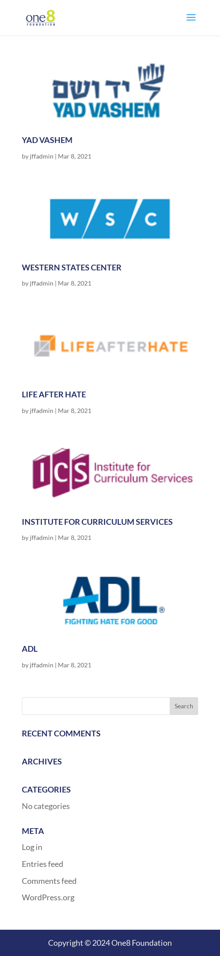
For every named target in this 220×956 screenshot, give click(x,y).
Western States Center (72, 267)
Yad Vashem (47, 140)
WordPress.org (48, 897)
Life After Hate (54, 394)
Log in (32, 847)
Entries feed (42, 864)
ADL (29, 649)
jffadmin (41, 156)
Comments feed (49, 881)
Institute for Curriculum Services (97, 522)
